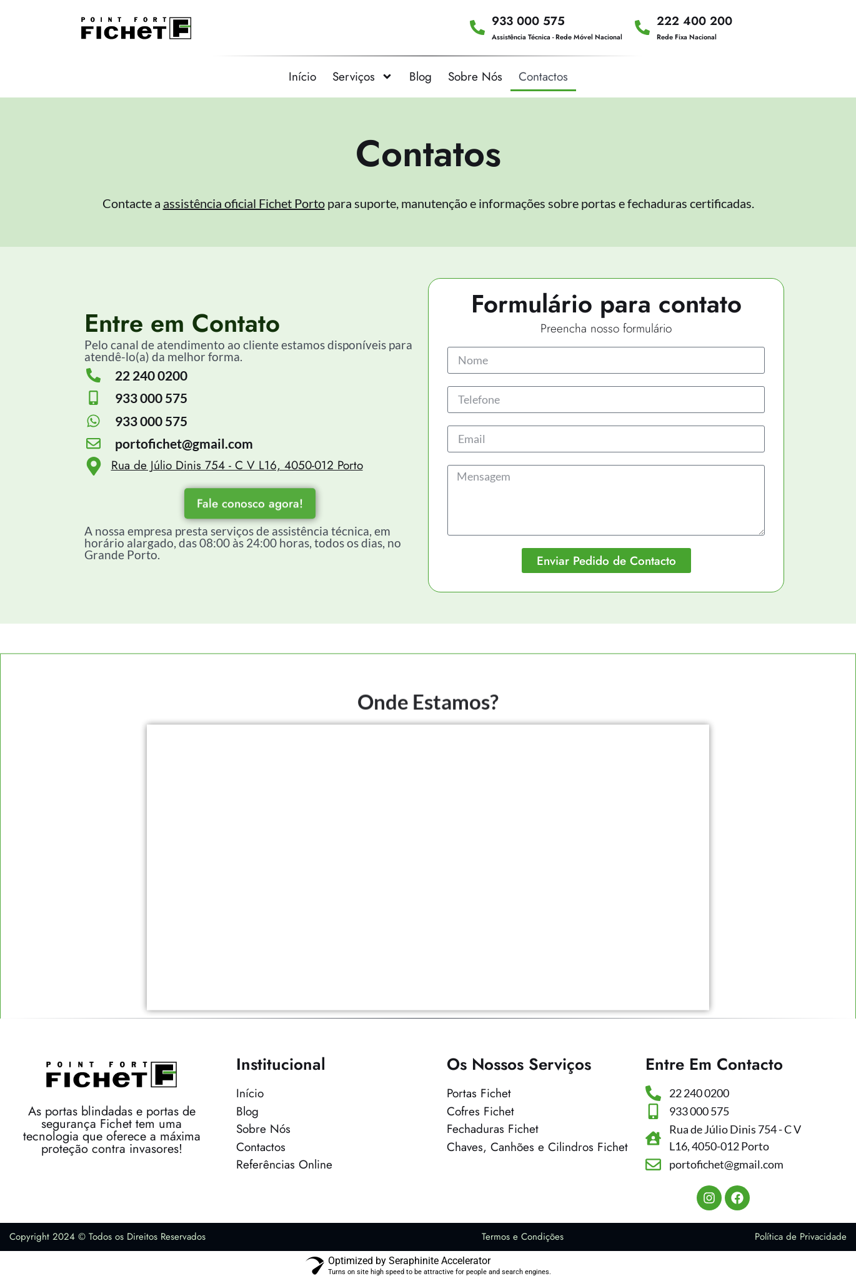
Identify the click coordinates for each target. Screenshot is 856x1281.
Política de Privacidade (801, 1237)
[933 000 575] (477, 27)
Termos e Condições (523, 1237)
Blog (420, 76)
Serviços (362, 76)
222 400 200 (694, 20)
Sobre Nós (475, 76)
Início (302, 76)
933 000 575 (528, 20)
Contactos (543, 76)
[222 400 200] (642, 27)
